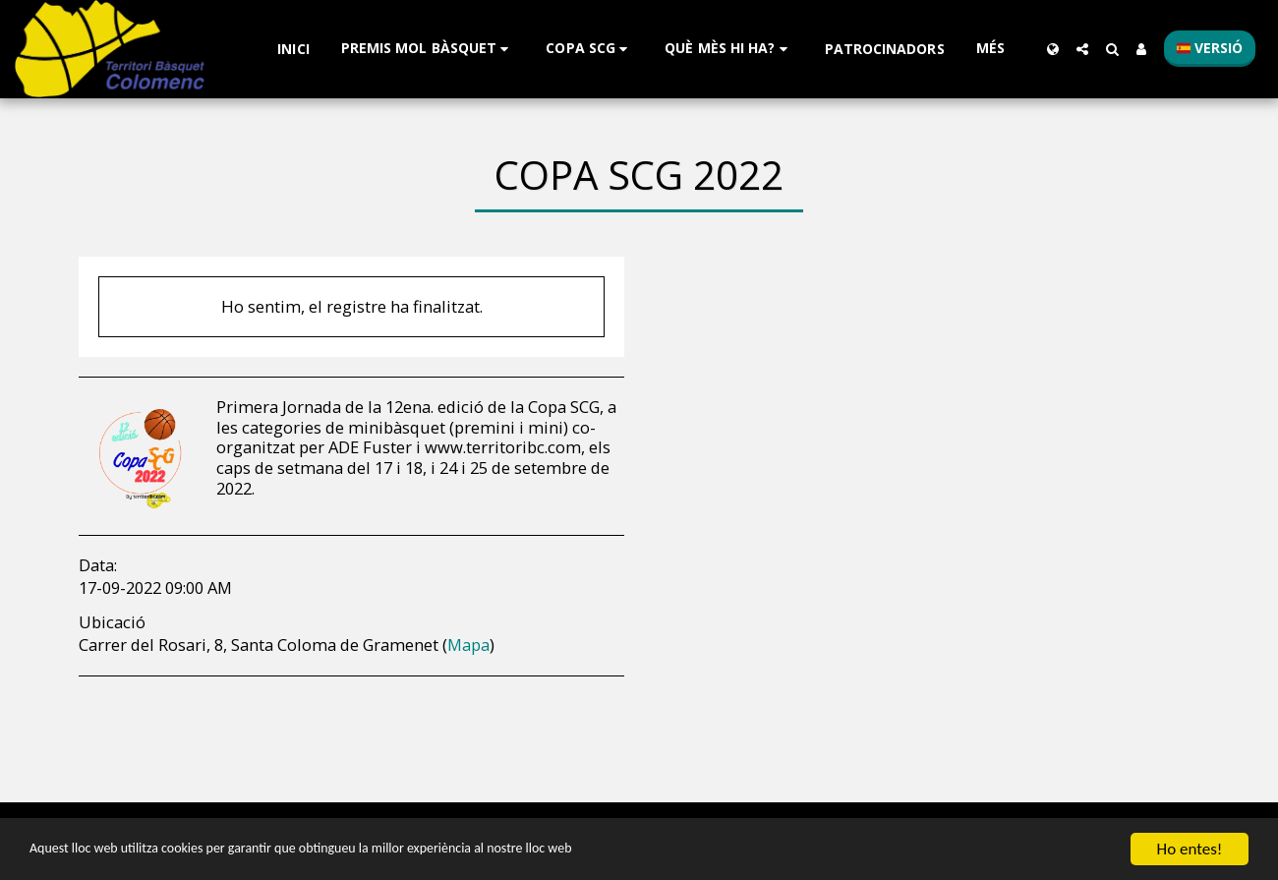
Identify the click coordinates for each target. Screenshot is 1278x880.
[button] (428, 48)
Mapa (468, 644)
